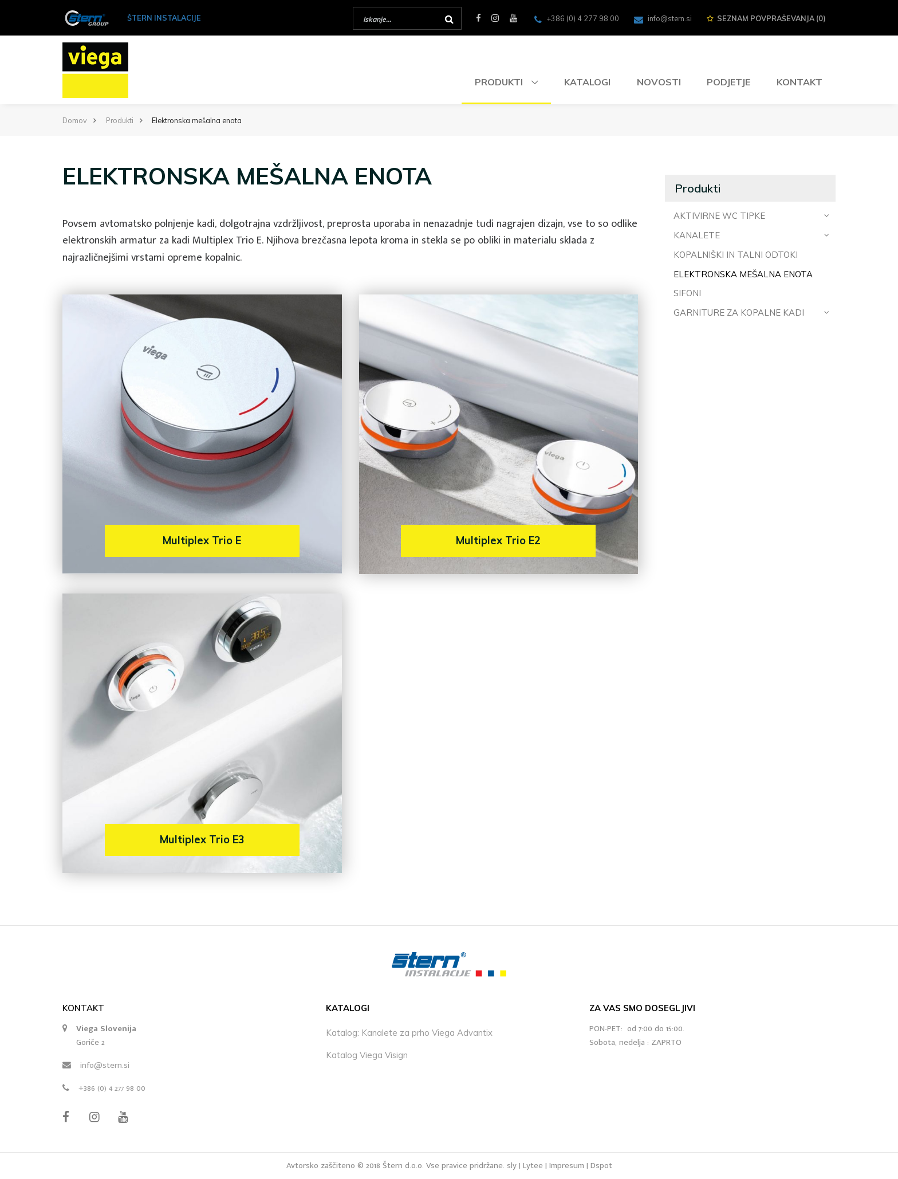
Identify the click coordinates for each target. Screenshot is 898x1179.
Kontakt (799, 82)
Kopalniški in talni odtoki (736, 254)
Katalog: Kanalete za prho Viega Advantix (409, 1032)
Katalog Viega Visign (367, 1055)
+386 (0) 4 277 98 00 (111, 1088)
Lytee (533, 1165)
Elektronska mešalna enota (743, 274)
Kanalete (751, 235)
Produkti (500, 82)
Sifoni (687, 293)
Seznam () (766, 18)
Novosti (659, 82)
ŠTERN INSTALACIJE (164, 17)
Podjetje (728, 82)
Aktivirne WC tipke (751, 215)
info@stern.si (104, 1065)
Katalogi (587, 82)
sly (512, 1165)
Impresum (566, 1165)
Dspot (601, 1165)
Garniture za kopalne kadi (751, 312)
